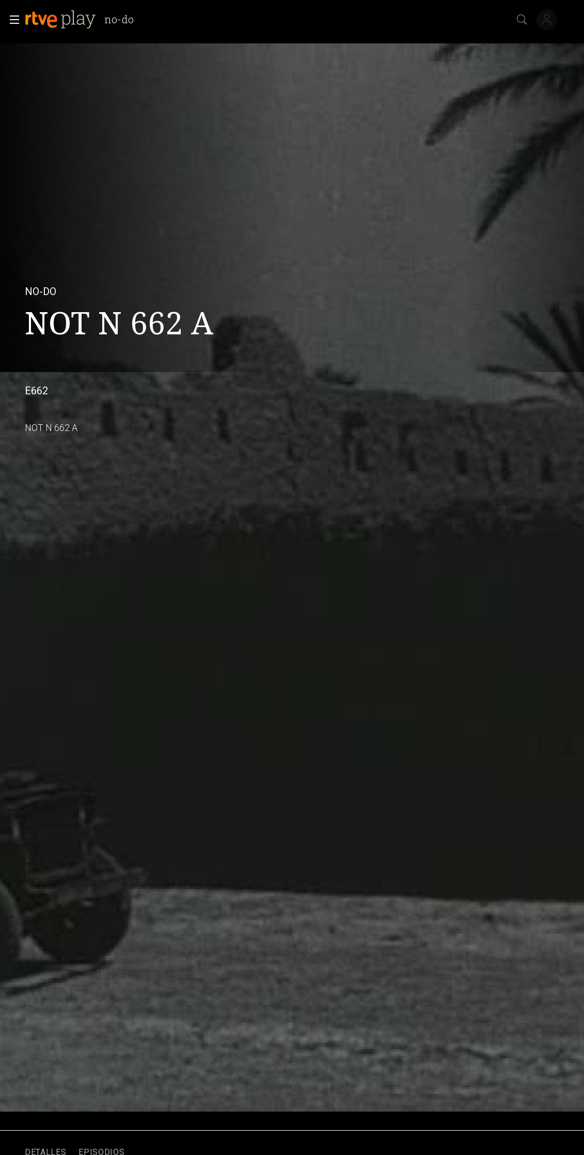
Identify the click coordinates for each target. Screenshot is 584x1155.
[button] (11, 19)
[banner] (83, 19)
